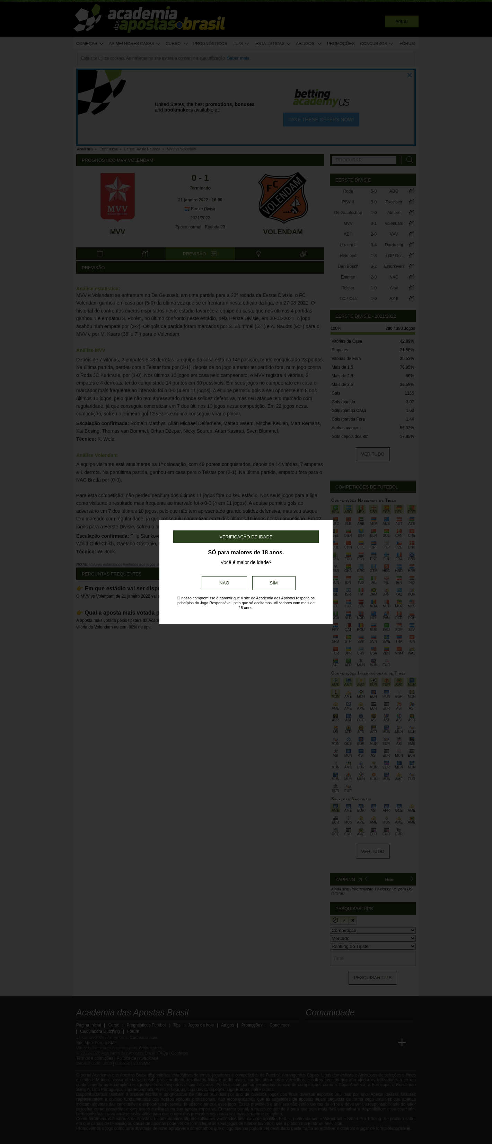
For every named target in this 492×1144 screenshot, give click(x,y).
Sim (274, 583)
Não (224, 583)
